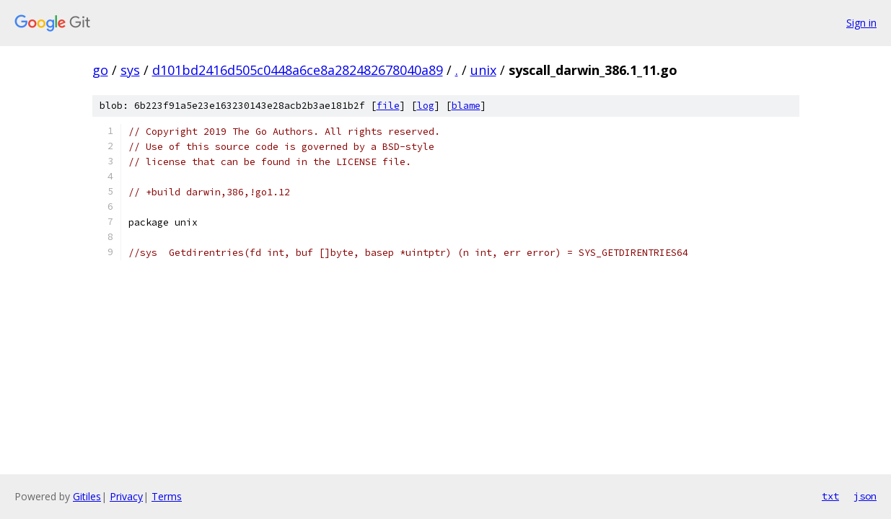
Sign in (861, 23)
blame (466, 105)
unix (483, 70)
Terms (167, 496)
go (100, 70)
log (425, 105)
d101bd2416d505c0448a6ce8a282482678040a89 (297, 70)
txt (830, 495)
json (865, 495)
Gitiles (87, 496)
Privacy (126, 496)
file (388, 105)
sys (130, 70)
